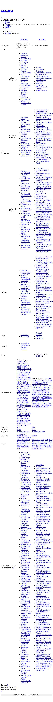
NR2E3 (34, 396)
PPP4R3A (20, 404)
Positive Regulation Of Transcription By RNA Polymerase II (26, 195)
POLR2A (47, 396)
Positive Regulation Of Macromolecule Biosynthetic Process (43, 512)
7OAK (27, 447)
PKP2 (23, 402)
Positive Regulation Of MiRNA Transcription (43, 655)
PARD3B (25, 399)
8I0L (38, 449)
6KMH (28, 445)
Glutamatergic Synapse (25, 458)
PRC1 (25, 404)
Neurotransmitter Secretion (26, 529)
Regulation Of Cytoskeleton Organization (25, 564)
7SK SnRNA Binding (42, 159)
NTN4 (25, 397)
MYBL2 (40, 394)
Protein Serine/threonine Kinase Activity (26, 129)
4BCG (38, 443)
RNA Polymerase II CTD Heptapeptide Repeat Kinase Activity (44, 148)
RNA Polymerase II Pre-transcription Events (43, 307)
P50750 (34, 436)
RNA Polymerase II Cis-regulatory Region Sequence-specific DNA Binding (43, 117)
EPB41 (28, 372)
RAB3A (19, 409)
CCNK (50, 380)
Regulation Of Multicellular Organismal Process (25, 642)
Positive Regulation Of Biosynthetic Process (43, 517)
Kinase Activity (26, 145)
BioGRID (8, 33)
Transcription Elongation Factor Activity (44, 130)
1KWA (24, 440)
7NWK (34, 449)
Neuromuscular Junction (26, 662)
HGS (29, 379)
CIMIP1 (24, 367)
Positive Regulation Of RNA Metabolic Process (43, 572)
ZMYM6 (45, 407)
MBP (42, 393)
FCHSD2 (20, 376)
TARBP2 (45, 405)
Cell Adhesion (25, 178)
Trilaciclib (39, 336)
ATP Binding (25, 143)
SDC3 (19, 416)
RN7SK (34, 400)
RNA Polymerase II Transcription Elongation (44, 323)
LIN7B (28, 386)
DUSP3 (19, 372)
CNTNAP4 (27, 369)
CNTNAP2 (20, 369)
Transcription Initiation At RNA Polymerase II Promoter (44, 179)
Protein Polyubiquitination (44, 661)
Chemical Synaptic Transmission (25, 572)
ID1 (18, 381)
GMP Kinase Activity (25, 121)
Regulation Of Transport (25, 588)
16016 (34, 430)
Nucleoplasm (40, 69)
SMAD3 (34, 403)
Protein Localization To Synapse (26, 558)
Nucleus (23, 57)
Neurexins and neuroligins (25, 283)
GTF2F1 (49, 387)
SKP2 (34, 401)
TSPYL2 (20, 424)
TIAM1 (19, 422)
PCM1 (19, 402)
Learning (24, 532)
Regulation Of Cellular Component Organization (25, 476)
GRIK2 (29, 377)
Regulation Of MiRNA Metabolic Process (43, 639)
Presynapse (24, 665)
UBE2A (39, 407)
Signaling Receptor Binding (24, 134)
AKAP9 (19, 362)
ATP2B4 (19, 363)
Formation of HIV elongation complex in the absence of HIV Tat (44, 262)
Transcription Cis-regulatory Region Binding (44, 112)
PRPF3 (19, 408)
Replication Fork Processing (41, 197)
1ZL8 (28, 440)
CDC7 (50, 382)
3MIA (34, 441)
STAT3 (40, 403)
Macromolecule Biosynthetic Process (42, 596)
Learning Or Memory (25, 598)
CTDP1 (45, 384)
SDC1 (24, 415)
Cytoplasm (24, 62)
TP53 (50, 405)
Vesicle (23, 89)
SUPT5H (35, 405)
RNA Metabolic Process (43, 615)
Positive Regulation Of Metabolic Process (43, 469)
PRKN (29, 406)
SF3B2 (27, 416)
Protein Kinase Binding (43, 158)
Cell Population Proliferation (41, 194)
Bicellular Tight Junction (26, 676)
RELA (43, 398)
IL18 (26, 381)
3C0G (19, 441)
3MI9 (50, 440)
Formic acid (24, 335)
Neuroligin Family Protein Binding (25, 454)
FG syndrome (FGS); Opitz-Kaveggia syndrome (25, 346)
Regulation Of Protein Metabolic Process (43, 625)
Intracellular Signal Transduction (42, 669)
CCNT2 (39, 382)
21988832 (8, 26)
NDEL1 (19, 393)
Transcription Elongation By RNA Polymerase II (44, 183)
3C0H (23, 441)
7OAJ (22, 447)
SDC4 (23, 416)
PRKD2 (24, 406)
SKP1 (47, 400)
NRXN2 (25, 395)
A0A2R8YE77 (21, 434)
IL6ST (34, 393)
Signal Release (25, 633)
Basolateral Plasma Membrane (24, 81)
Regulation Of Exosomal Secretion (25, 636)
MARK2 (19, 390)
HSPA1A (39, 391)
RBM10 (19, 411)
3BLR (42, 440)
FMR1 (25, 376)
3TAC (23, 445)
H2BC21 (35, 389)
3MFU (19, 445)
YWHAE (26, 425)
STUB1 (49, 403)
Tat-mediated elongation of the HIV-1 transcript (43, 288)
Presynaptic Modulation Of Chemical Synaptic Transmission (25, 618)
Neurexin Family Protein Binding (26, 151)
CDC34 (45, 382)
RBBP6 (24, 409)
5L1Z (33, 447)
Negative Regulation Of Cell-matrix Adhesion (25, 173)
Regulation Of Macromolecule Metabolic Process (44, 493)
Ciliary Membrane (24, 96)
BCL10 (41, 380)
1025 (33, 427)
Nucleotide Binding (24, 118)
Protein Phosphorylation (43, 186)
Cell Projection (25, 500)
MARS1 (25, 390)
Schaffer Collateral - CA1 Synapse (26, 102)
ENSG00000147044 (23, 432)
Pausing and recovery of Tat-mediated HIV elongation (43, 278)
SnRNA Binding (41, 156)
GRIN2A (20, 379)
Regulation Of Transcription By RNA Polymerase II (43, 567)
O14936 (28, 437)
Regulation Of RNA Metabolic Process (42, 504)
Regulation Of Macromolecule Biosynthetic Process (42, 553)
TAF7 (40, 405)
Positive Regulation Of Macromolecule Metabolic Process (44, 473)
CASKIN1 (26, 365)
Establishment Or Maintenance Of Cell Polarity (26, 629)
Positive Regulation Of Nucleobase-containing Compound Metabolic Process (43, 522)
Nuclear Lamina (26, 58)
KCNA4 (19, 383)
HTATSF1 (45, 391)
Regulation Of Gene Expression (42, 531)
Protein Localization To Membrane (26, 680)
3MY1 (38, 441)
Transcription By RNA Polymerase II (43, 174)
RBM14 (24, 411)
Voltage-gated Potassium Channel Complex (25, 649)
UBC (24, 424)
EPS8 (18, 374)
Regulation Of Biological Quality (25, 672)
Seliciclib (39, 335)
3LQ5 (46, 440)
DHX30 (44, 385)
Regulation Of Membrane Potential (25, 512)
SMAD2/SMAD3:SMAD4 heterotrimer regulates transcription (44, 303)
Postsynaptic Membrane (25, 655)
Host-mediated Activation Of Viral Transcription (44, 215)
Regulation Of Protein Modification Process (43, 604)
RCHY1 (37, 398)
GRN (45, 387)
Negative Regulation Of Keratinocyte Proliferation (25, 187)
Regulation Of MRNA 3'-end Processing (44, 201)
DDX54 (19, 370)
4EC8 (33, 445)
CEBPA (40, 384)
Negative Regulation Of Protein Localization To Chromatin (43, 235)
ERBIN (23, 374)
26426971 (39, 356)
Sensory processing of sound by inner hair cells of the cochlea (26, 302)
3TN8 (42, 441)
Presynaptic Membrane (24, 91)
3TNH (47, 441)
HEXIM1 (41, 389)
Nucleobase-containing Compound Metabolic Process (43, 592)
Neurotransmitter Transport (26, 577)
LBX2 (38, 393)
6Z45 (50, 447)
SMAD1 (38, 401)
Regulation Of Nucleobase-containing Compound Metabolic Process (43, 479)
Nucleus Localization (42, 227)
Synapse (23, 94)
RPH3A (28, 413)
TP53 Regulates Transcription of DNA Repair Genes (43, 311)
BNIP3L (25, 363)
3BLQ (38, 440)
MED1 (19, 392)
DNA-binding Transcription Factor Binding (42, 576)
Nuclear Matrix (25, 85)
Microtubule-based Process (25, 503)
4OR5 (50, 445)
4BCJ (50, 443)
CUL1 (40, 385)
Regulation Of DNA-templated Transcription (43, 485)
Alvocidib (39, 333)
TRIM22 (25, 422)
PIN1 (42, 396)
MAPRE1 (20, 388)
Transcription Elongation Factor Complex (44, 73)
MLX (28, 392)
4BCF (34, 443)
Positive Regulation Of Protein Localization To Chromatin (43, 241)
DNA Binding (40, 126)
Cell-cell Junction (23, 70)
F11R (27, 374)
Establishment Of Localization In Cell (26, 215)
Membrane (24, 78)
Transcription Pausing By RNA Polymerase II (44, 250)
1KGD (19, 440)
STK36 (44, 403)
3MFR (19, 443)
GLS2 (24, 377)
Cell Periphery (25, 99)
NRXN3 (19, 397)
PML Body (39, 83)
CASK (24, 39)
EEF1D (34, 387)
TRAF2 (34, 407)
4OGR (46, 445)
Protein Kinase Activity (25, 125)
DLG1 (24, 370)
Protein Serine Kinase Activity (26, 155)
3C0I (26, 441)
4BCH (42, 443)
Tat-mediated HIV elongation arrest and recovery (42, 283)
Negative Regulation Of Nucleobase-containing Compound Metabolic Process (43, 630)
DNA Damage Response (43, 188)
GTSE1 (25, 379)
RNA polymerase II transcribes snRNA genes (44, 316)
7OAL (19, 449)
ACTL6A (48, 378)
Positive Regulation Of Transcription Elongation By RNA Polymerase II (44, 205)
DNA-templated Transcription (41, 527)
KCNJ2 (19, 385)
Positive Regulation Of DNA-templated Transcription (43, 544)
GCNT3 (19, 377)
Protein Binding (26, 138)
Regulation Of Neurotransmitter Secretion (26, 210)
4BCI (46, 443)
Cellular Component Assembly (24, 535)
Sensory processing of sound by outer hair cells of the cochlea (26, 310)
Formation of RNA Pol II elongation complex (44, 257)
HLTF (34, 391)
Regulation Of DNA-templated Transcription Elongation (43, 587)
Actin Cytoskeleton (25, 75)
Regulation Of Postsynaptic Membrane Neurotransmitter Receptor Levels (26, 610)
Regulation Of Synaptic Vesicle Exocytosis (26, 247)
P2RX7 (19, 399)
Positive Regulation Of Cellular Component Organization (25, 468)
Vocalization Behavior (25, 526)
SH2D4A (20, 418)
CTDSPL (35, 385)
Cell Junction (25, 87)
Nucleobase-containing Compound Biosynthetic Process (43, 562)
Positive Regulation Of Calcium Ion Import (25, 230)
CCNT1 (34, 382)
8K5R (42, 449)
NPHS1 (24, 393)
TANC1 (24, 420)
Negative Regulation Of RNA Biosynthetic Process (44, 658)
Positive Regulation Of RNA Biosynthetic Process (44, 540)
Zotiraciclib (39, 338)
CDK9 (42, 39)
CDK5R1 (35, 384)
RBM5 (19, 413)
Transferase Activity (24, 148)
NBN (44, 394)
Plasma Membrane (24, 66)
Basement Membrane (24, 54)
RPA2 (23, 413)
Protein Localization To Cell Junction (26, 541)
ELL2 (24, 372)
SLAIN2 (26, 418)
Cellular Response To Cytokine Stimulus (42, 231)
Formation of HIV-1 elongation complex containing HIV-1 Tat (42, 267)
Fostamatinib (25, 336)
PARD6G (20, 401)
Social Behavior (26, 544)
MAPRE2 (27, 388)
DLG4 (29, 370)
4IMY (42, 445)
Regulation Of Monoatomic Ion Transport (26, 603)
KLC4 (19, 386)
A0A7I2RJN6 (21, 437)
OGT (38, 396)
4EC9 (37, 445)
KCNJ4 (24, 385)
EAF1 (50, 385)
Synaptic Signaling (24, 625)
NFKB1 (49, 394)
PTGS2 (24, 408)
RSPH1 (19, 415)
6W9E (46, 447)
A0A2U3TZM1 (22, 436)
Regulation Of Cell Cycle (44, 228)
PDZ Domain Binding (25, 462)
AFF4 (34, 380)
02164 (19, 430)
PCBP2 (25, 401)
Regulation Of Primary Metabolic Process (43, 488)
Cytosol (23, 64)
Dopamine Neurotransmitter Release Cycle (26, 272)
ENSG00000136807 (38, 432)
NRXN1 (19, 395)
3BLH (34, 440)
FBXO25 (40, 387)
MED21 (34, 394)
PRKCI (19, 406)
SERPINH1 (41, 400)
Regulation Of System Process (26, 580)
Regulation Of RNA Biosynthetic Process (42, 497)
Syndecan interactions (24, 276)
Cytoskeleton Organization (25, 568)
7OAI (18, 447)
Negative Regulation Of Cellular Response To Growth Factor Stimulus (25, 239)
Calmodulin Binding (24, 141)
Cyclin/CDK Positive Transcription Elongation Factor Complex (44, 78)
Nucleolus (24, 60)
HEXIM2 (47, 389)
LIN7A (23, 386)
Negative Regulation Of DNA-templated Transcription (43, 650)
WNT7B (19, 425)
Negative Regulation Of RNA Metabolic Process (43, 642)
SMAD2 (44, 401)
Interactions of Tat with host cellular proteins (43, 298)
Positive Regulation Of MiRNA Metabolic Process (43, 611)
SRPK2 (19, 420)
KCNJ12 (25, 383)
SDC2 (28, 415)
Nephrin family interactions (25, 280)
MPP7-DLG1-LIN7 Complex (25, 591)
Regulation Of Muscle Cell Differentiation (43, 224)
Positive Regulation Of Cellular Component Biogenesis (25, 519)
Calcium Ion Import (25, 225)
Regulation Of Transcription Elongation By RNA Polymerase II (44, 581)
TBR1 (29, 420)
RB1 (33, 398)
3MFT (28, 443)
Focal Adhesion (26, 73)
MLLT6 (24, 392)
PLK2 (27, 402)
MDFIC (46, 393)
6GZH (42, 447)
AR (37, 380)
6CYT (38, 447)
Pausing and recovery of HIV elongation (43, 295)
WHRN (28, 424)
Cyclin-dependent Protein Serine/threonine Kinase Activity (44, 140)
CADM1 (19, 365)
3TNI (50, 441)
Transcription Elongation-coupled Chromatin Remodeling (44, 246)
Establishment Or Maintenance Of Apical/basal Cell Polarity (26, 483)
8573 (18, 427)
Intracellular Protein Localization (25, 181)
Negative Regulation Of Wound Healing (26, 220)
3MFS (23, 443)
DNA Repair (40, 168)
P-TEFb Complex (41, 90)
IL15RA (22, 381)
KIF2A (29, 385)
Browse (7, 22)
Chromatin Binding (42, 127)
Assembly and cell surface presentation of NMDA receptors (25, 293)
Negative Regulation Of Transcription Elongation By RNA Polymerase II (44, 210)
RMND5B (48, 398)
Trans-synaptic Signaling (25, 595)
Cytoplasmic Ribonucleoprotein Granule (42, 87)
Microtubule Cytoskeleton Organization (25, 553)
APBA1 (24, 362)
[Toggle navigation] (1, 17)
